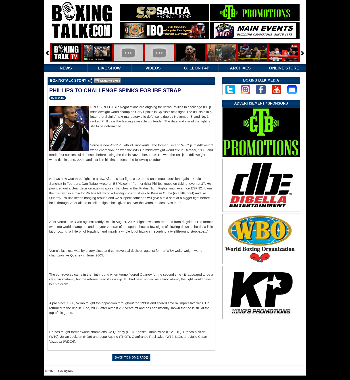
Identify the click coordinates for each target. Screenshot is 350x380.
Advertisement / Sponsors (261, 103)
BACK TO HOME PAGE (131, 357)
